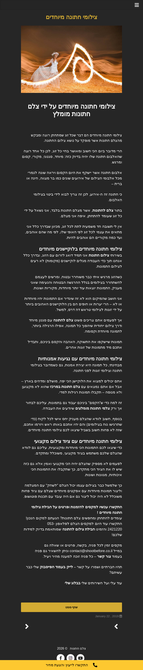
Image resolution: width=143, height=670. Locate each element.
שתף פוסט (71, 607)
